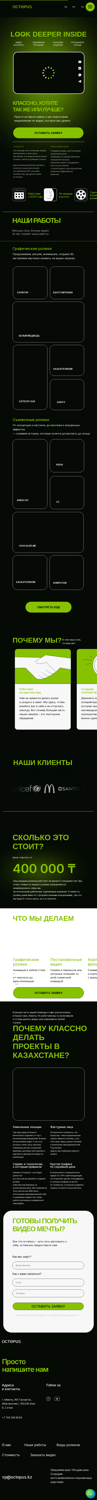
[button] (48, 132)
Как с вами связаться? (27, 1273)
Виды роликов (68, 1445)
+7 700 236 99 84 (12, 1417)
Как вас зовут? (21, 1256)
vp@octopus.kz (17, 1477)
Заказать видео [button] (43, 1455)
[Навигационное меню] (90, 6)
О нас (6, 1445)
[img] (30, 283)
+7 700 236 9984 (49, 6)
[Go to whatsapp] (89, 1493)
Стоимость (11, 1455)
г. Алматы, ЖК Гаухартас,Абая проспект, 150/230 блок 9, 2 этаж (18, 1403)
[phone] (48, 1293)
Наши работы (35, 1445)
